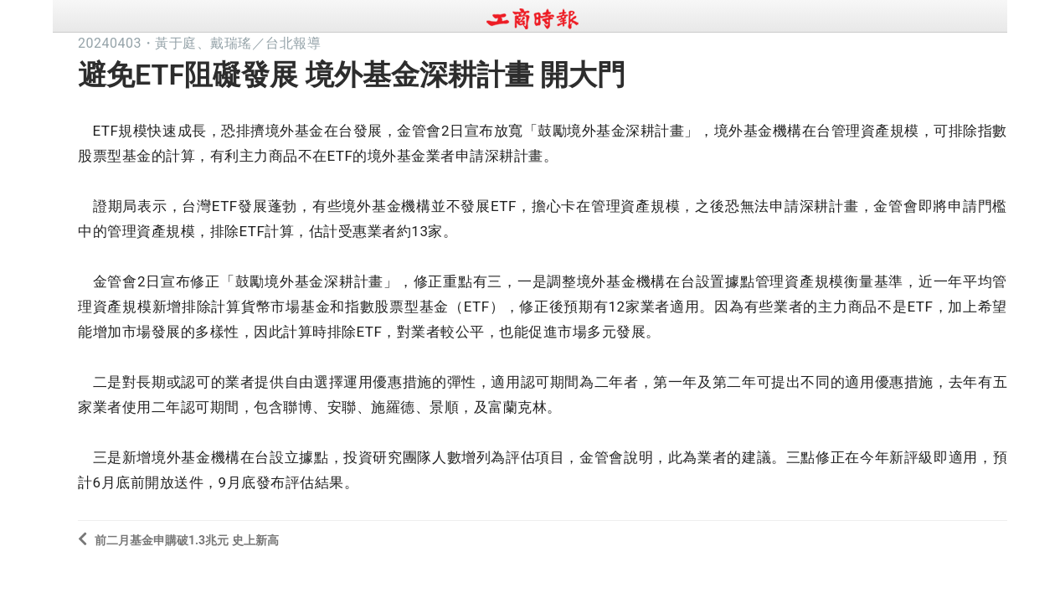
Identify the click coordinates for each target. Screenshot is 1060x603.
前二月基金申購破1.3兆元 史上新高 (178, 539)
